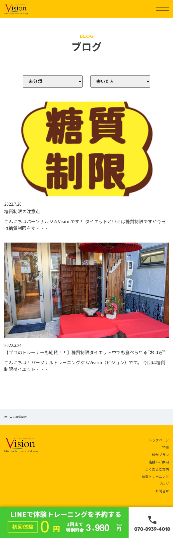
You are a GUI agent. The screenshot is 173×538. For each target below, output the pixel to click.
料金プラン (160, 454)
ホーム (8, 417)
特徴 (165, 447)
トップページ (159, 440)
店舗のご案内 (159, 461)
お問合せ (162, 490)
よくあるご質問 (157, 469)
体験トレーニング (155, 476)
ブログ (164, 483)
